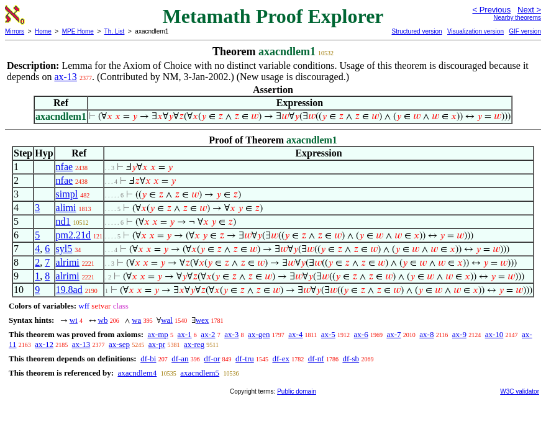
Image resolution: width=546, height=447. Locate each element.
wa (136, 320)
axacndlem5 (199, 372)
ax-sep (119, 344)
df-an (179, 358)
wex (202, 320)
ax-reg (194, 344)
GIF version (525, 31)
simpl (67, 194)
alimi (66, 207)
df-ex (280, 358)
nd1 (63, 221)
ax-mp (158, 334)
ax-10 (494, 334)
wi (74, 320)
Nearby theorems (517, 17)
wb (103, 320)
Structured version (416, 31)
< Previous (491, 9)
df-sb (350, 358)
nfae (64, 166)
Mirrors (14, 31)
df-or (212, 358)
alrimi (68, 262)
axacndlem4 (137, 372)
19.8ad (69, 289)
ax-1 (185, 334)
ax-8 (426, 334)
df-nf (316, 358)
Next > (529, 9)
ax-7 (393, 334)
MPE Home (78, 31)
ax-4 (295, 334)
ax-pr (156, 344)
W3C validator (519, 391)
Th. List (114, 31)
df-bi (148, 358)
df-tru (244, 358)
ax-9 (459, 334)
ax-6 (361, 334)
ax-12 (44, 344)
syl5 (64, 248)
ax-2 (208, 334)
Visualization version (475, 31)
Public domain (296, 391)
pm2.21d (73, 235)
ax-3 (231, 334)
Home (43, 31)
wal (167, 320)
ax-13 (65, 76)
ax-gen (259, 334)
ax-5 (328, 334)
